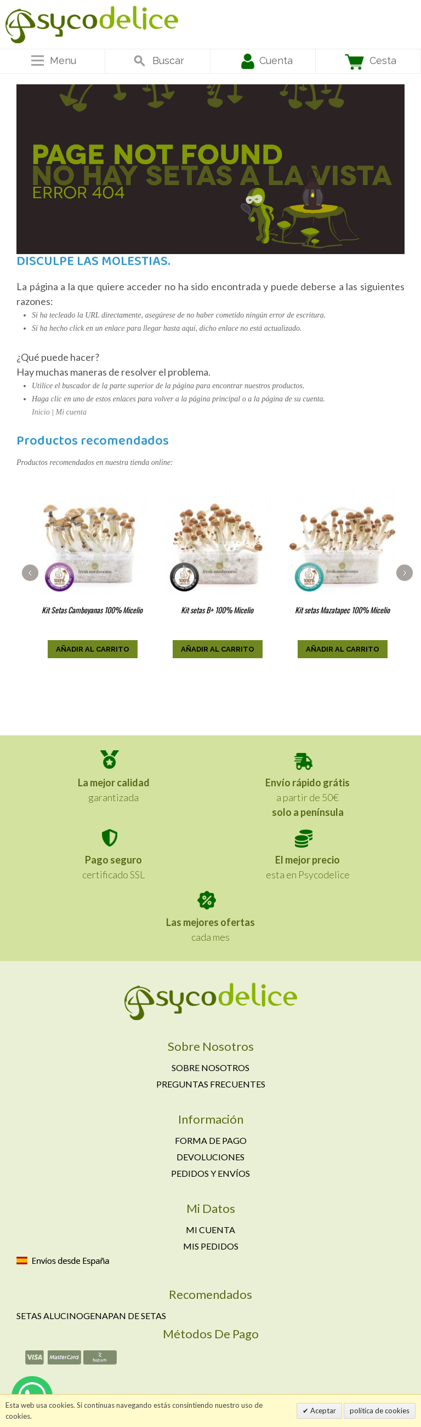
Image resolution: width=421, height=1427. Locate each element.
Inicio (41, 412)
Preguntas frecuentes (210, 1084)
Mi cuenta (71, 412)
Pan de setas (137, 1315)
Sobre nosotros (210, 1067)
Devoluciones (210, 1157)
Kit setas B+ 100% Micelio (217, 609)
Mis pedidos (210, 1246)
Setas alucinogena (62, 1315)
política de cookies (379, 1410)
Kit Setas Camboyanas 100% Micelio (92, 609)
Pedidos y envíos (210, 1173)
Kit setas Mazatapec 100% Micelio (342, 609)
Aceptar (322, 1410)
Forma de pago (211, 1140)
